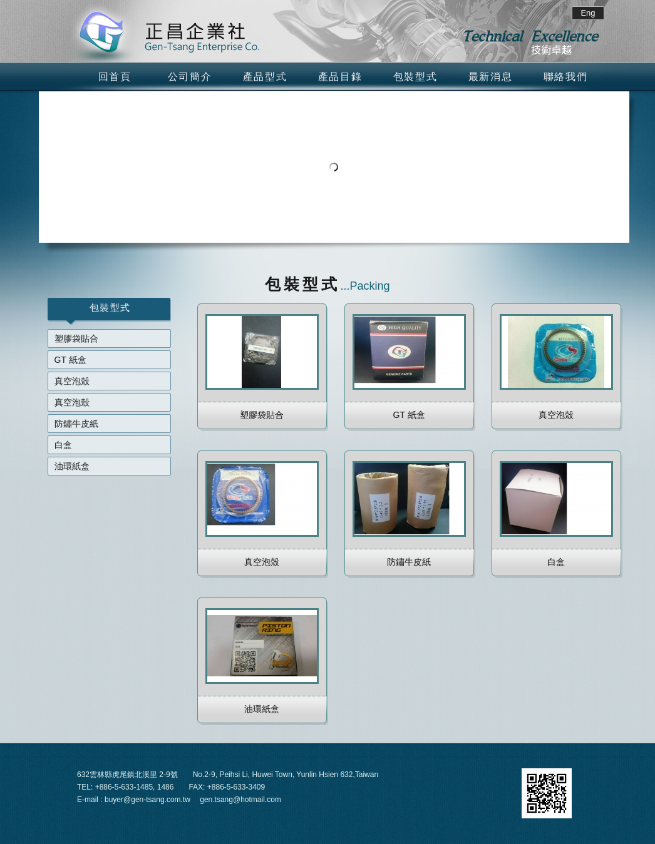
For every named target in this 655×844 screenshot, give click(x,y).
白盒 (63, 445)
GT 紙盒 (70, 360)
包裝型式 (415, 76)
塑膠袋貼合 (76, 338)
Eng (587, 13)
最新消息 (490, 76)
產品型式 (265, 76)
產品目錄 (340, 76)
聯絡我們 (565, 76)
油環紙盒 (72, 466)
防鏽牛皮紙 (76, 424)
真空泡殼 (72, 381)
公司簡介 (190, 76)
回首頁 (115, 76)
